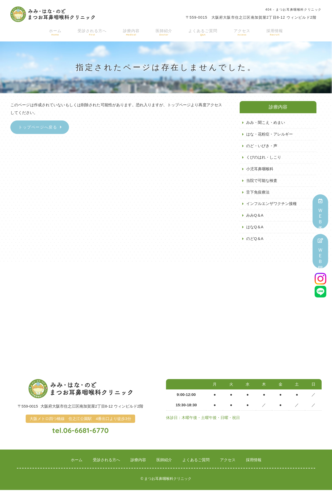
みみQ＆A (255, 216)
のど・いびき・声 (261, 146)
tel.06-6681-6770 (80, 431)
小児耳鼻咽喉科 (259, 169)
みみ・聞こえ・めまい (265, 122)
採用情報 (269, 31)
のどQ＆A (255, 239)
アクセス (238, 31)
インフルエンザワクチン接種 (271, 204)
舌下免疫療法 (257, 192)
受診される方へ (96, 31)
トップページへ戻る (37, 127)
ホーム (61, 31)
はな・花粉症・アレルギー (269, 134)
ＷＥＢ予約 (320, 211)
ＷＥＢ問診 (320, 251)
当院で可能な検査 (261, 181)
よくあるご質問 (201, 31)
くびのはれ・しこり (263, 157)
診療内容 (133, 31)
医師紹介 (164, 31)
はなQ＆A (255, 227)
